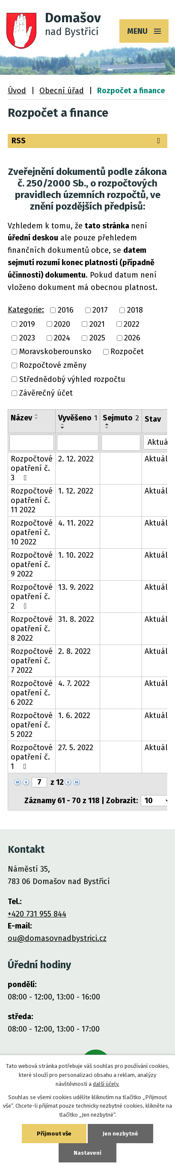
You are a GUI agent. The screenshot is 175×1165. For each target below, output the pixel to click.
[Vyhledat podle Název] (31, 443)
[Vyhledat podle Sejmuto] (120, 443)
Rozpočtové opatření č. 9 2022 (32, 564)
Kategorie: (26, 309)
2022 (131, 324)
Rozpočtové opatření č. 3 (32, 468)
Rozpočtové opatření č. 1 (32, 757)
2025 (97, 338)
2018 (135, 310)
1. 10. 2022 (76, 555)
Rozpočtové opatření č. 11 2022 (32, 500)
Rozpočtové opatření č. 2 (32, 596)
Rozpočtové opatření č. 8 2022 (32, 629)
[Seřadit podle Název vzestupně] (37, 415)
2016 (66, 310)
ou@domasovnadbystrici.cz (57, 938)
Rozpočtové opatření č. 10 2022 (32, 532)
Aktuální (160, 459)
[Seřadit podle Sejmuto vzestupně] (107, 424)
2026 (132, 338)
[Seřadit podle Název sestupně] (37, 418)
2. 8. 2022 (74, 651)
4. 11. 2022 (76, 523)
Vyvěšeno (77, 418)
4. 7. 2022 (74, 683)
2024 (62, 338)
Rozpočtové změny (52, 365)
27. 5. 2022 (75, 747)
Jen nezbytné (120, 1133)
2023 (27, 338)
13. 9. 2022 (76, 587)
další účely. (106, 1084)
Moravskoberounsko (55, 351)
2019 (27, 324)
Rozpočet (127, 351)
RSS (87, 140)
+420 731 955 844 (37, 914)
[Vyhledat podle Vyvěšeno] (77, 443)
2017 (100, 310)
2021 (97, 324)
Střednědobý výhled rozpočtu (72, 379)
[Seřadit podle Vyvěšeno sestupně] (63, 427)
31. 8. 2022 (76, 619)
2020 (62, 324)
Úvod (17, 90)
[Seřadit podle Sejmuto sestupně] (107, 427)
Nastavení (87, 1153)
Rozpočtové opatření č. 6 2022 (32, 693)
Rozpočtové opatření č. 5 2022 (32, 725)
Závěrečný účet (46, 393)
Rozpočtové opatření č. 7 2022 (32, 661)
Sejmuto (121, 418)
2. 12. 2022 (76, 459)
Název (21, 418)
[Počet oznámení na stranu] (156, 800)
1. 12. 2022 (75, 491)
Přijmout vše (54, 1133)
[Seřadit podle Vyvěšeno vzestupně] (63, 424)
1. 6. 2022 (74, 715)
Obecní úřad (61, 90)
